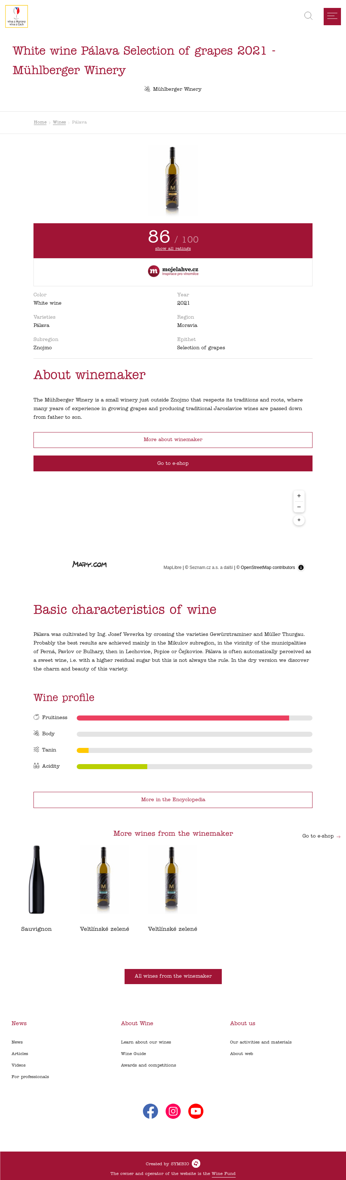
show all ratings (173, 249)
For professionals (30, 1077)
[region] (173, 530)
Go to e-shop (321, 836)
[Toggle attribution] (301, 567)
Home (40, 122)
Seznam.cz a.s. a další (211, 567)
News (17, 1042)
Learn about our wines (146, 1042)
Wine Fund (223, 1174)
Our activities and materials (261, 1042)
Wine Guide (133, 1054)
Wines (59, 122)
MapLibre (172, 567)
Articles (20, 1054)
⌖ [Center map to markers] (299, 520)
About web (241, 1054)
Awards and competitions (148, 1065)
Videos (19, 1065)
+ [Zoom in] (299, 495)
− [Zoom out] (299, 506)
